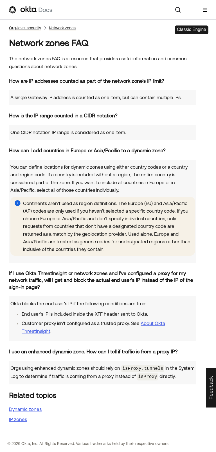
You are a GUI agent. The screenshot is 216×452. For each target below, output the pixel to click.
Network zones (62, 28)
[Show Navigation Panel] (205, 9)
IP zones (18, 418)
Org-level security (25, 28)
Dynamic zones (25, 408)
